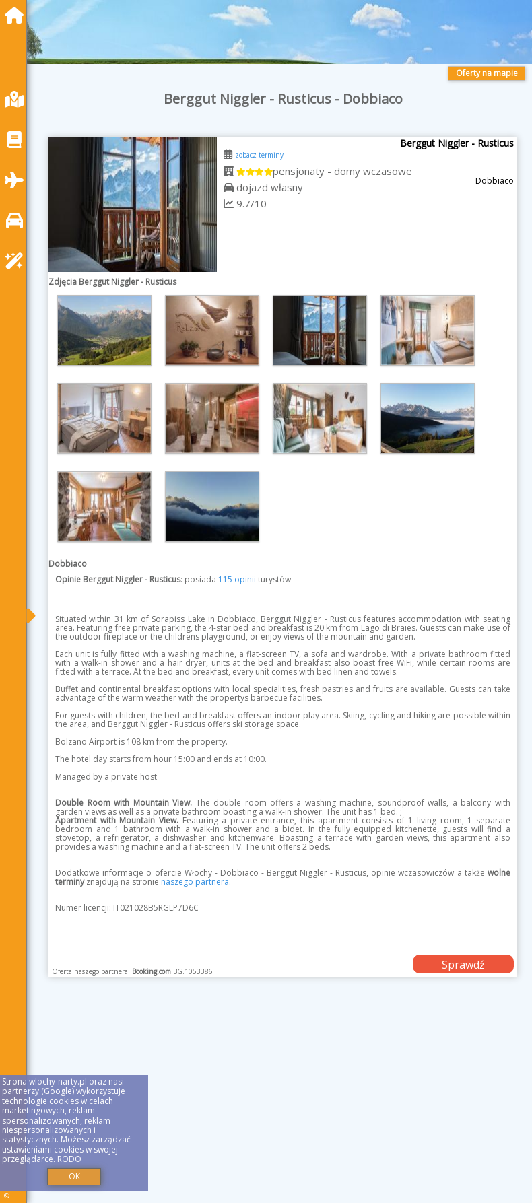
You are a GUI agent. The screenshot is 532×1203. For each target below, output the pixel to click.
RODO (69, 1159)
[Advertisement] (282, 1105)
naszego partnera (195, 881)
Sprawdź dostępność (463, 965)
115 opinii (237, 579)
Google (58, 1091)
